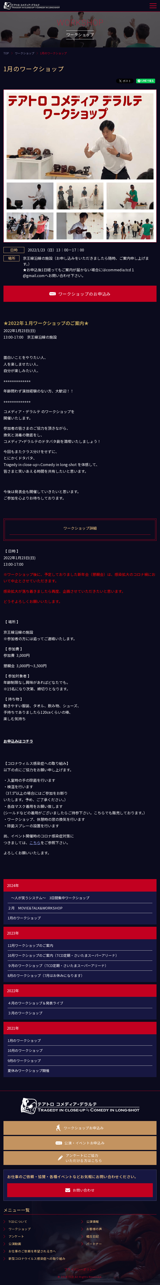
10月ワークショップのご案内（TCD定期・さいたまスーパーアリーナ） (63, 955)
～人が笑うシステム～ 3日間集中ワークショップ (48, 897)
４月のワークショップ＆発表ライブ (35, 1003)
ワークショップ (20, 1229)
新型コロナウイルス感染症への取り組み (37, 1258)
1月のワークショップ (24, 917)
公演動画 (15, 1244)
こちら (35, 842)
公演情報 (92, 1221)
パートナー (94, 1244)
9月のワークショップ (24, 1060)
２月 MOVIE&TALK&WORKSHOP (35, 907)
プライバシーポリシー (80, 1269)
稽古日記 (92, 1236)
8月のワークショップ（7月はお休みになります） (46, 975)
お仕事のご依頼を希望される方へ (32, 1251)
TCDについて (18, 1221)
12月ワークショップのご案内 (30, 945)
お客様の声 (94, 1229)
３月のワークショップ (25, 1012)
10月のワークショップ (25, 1050)
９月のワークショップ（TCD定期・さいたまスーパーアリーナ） (58, 965)
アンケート (16, 1236)
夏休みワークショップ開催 (28, 1070)
